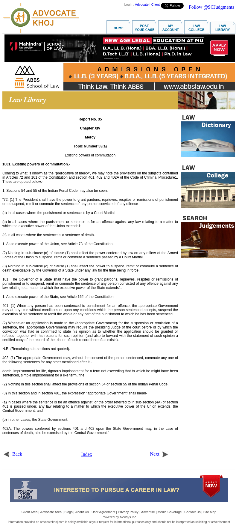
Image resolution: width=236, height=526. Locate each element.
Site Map (209, 512)
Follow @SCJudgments (211, 7)
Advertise (148, 512)
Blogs (68, 512)
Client (155, 4)
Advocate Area (51, 512)
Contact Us (192, 512)
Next (159, 453)
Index (86, 454)
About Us (82, 512)
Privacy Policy (128, 512)
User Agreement (103, 512)
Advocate (142, 4)
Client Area (30, 512)
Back (12, 453)
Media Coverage (170, 512)
